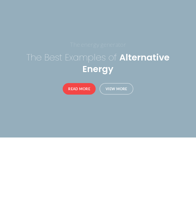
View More (116, 89)
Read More (79, 89)
